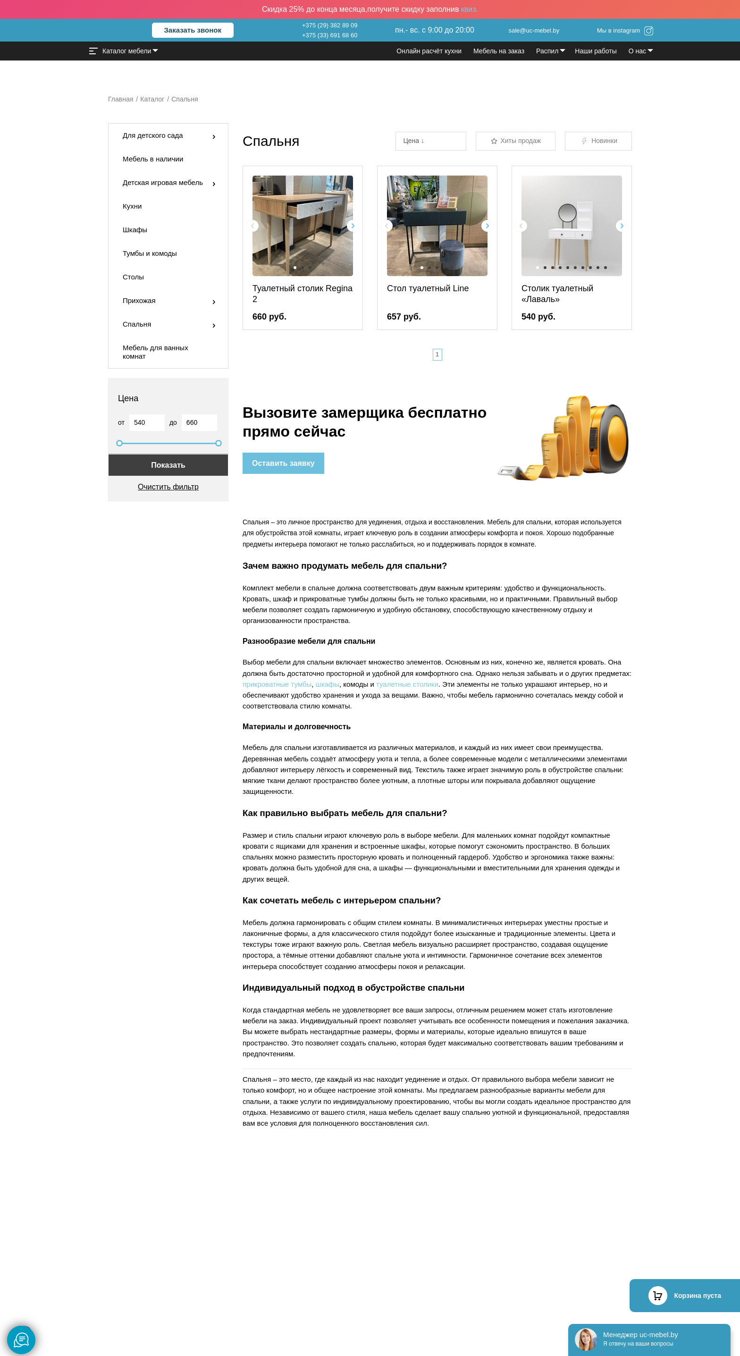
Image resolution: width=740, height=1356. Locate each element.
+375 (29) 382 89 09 (329, 25)
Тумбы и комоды (150, 253)
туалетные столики (407, 684)
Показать (168, 465)
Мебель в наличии (153, 159)
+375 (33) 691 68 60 (329, 35)
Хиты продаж (515, 140)
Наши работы (595, 51)
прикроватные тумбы (277, 684)
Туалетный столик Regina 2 (302, 294)
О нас (637, 51)
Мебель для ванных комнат (155, 352)
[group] (302, 226)
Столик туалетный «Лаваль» (557, 294)
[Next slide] (353, 226)
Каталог (152, 99)
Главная (120, 99)
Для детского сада (153, 135)
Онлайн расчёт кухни (429, 51)
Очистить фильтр (168, 487)
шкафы (327, 684)
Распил (547, 51)
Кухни (132, 206)
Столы (133, 277)
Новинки (598, 141)
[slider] (119, 443)
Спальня (137, 324)
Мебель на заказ (498, 51)
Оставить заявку (283, 463)
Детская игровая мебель (163, 182)
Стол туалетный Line (428, 288)
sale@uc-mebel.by (533, 30)
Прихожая (139, 300)
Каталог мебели (120, 51)
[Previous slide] (253, 226)
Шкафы (135, 230)
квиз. (469, 9)
